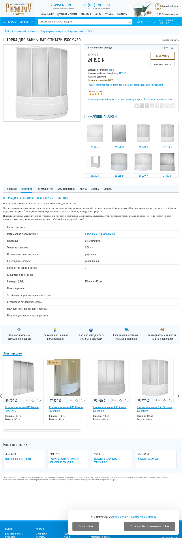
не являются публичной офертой (79, 477)
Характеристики (66, 189)
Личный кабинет (169, 6)
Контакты (122, 14)
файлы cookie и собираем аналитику (133, 516)
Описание (26, 189)
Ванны (33, 31)
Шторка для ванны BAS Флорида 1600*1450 (154, 409)
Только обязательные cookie (149, 526)
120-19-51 (62, 5)
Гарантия (86, 14)
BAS (7, 31)
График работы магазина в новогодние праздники (64, 460)
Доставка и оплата (67, 14)
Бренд (83, 189)
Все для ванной (19, 31)
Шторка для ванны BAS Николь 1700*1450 (66, 409)
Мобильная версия (168, 14)
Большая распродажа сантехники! (105, 460)
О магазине (47, 14)
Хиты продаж (12, 354)
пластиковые (92, 234)
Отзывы (109, 14)
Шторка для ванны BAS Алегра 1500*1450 (110, 409)
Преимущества (45, 189)
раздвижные (108, 234)
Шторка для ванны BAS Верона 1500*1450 (22, 409)
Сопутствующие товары (52, 31)
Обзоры (95, 189)
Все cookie (85, 526)
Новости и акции (15, 445)
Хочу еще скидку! (162, 64)
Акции (97, 14)
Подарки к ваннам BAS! (100, 80)
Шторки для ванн (75, 31)
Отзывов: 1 (54, 362)
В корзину (162, 56)
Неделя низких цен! (148, 458)
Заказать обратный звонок (63, 8)
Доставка (12, 189)
